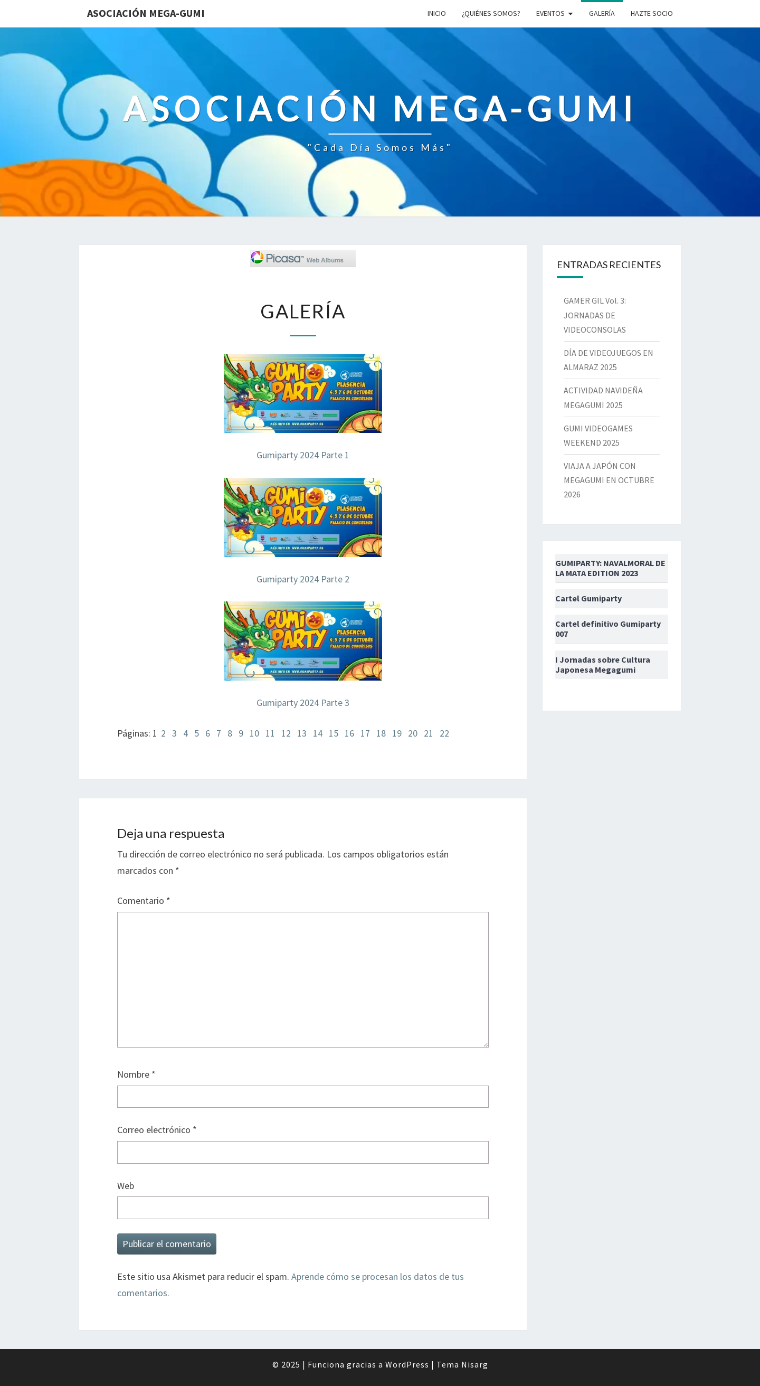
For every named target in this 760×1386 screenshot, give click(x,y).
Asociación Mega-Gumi (146, 13)
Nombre (136, 1074)
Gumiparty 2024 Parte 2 (302, 579)
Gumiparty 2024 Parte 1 (302, 455)
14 (317, 733)
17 (365, 733)
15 (333, 733)
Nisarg (474, 1364)
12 (286, 733)
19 (397, 733)
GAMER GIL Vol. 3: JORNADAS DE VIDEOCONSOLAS (595, 314)
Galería (602, 13)
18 (381, 733)
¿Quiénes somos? (491, 13)
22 (444, 733)
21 (428, 733)
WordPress (407, 1364)
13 (302, 733)
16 (349, 733)
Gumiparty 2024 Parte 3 (302, 702)
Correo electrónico (157, 1130)
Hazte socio (652, 13)
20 (412, 733)
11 (270, 733)
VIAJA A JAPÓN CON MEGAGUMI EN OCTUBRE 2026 (609, 479)
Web (125, 1186)
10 (254, 733)
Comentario (143, 900)
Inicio (437, 13)
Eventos (550, 13)
